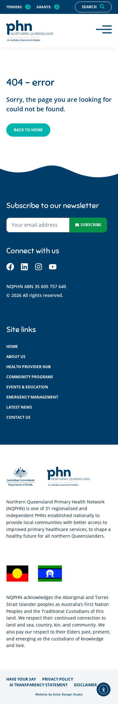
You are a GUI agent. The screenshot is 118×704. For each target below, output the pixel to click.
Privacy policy (57, 679)
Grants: (44, 6)
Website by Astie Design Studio (59, 694)
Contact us (18, 417)
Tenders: (14, 6)
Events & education (27, 387)
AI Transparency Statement (38, 685)
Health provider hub (28, 366)
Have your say (21, 679)
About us (15, 356)
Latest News (19, 407)
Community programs (29, 377)
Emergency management (32, 397)
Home (12, 346)
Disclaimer (85, 685)
